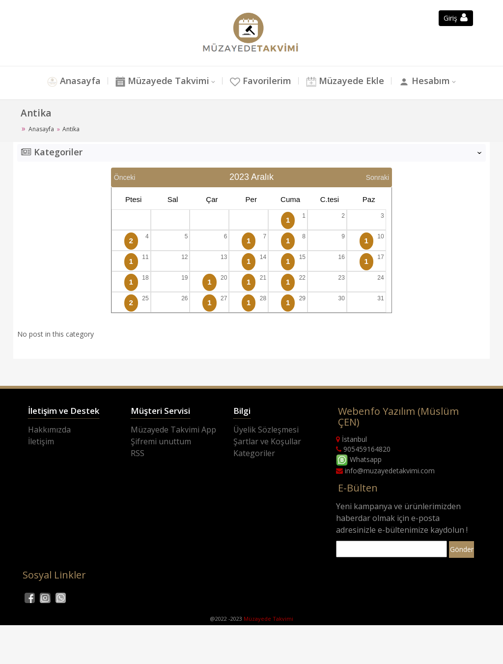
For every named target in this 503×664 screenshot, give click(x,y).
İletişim (41, 441)
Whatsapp (359, 459)
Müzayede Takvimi (158, 82)
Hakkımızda (49, 429)
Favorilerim (260, 82)
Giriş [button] (456, 18)
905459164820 (363, 449)
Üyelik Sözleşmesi (266, 429)
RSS (137, 453)
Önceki (125, 177)
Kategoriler (254, 453)
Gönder (462, 549)
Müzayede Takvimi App (173, 429)
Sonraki (377, 177)
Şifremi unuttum (161, 441)
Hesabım (430, 82)
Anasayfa (67, 82)
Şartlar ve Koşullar (267, 441)
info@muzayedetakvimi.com (385, 470)
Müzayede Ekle (348, 82)
